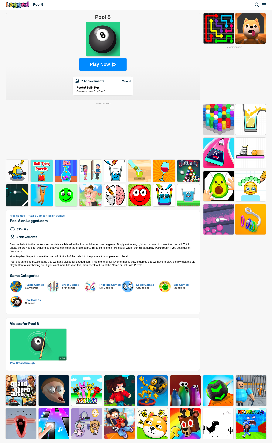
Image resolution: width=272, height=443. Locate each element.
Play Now (100, 64)
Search (257, 4)
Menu (264, 4)
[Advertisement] (103, 131)
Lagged (18, 5)
